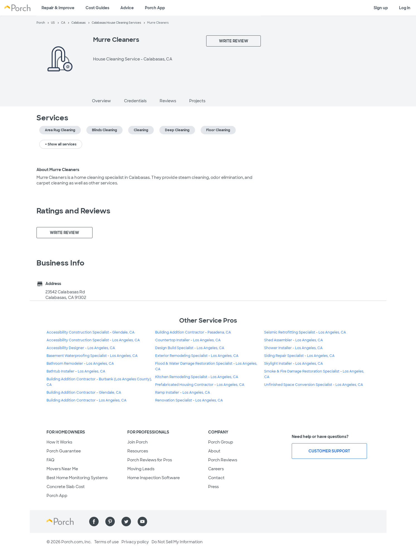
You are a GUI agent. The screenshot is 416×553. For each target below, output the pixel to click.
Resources (137, 451)
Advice (127, 7)
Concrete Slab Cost (66, 486)
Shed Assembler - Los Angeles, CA (293, 340)
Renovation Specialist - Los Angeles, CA (189, 400)
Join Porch (137, 442)
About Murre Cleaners (58, 169)
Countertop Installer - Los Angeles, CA (188, 340)
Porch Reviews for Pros (149, 459)
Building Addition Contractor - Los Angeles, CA (86, 400)
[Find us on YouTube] (142, 521)
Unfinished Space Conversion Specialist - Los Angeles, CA (313, 385)
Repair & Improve (58, 7)
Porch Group (220, 442)
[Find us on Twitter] (126, 521)
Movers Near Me (62, 468)
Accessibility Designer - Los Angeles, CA (81, 348)
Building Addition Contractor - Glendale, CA (84, 392)
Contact (216, 477)
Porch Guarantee (64, 451)
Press (213, 486)
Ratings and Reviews (74, 211)
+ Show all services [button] (60, 144)
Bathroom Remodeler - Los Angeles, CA (80, 363)
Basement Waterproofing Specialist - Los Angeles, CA (92, 356)
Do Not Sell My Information (177, 541)
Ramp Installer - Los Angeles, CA (182, 392)
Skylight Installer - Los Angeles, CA (293, 363)
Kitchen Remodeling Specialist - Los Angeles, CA (196, 377)
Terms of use (106, 541)
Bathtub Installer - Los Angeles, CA (76, 371)
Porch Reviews (222, 459)
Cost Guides (97, 7)
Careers (216, 468)
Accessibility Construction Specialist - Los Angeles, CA (93, 340)
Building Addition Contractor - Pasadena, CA (193, 332)
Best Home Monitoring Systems (77, 477)
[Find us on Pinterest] (110, 521)
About (214, 451)
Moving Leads (140, 468)
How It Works (59, 442)
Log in (404, 7)
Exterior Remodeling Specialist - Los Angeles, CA (197, 356)
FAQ (50, 459)
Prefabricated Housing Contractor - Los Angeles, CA (199, 385)
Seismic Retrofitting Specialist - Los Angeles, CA (305, 332)
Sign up (381, 7)
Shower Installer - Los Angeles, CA (293, 348)
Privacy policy (135, 541)
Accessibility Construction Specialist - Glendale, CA (91, 332)
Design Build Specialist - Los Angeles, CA (189, 348)
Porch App (155, 7)
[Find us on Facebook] (94, 521)
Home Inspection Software (153, 477)
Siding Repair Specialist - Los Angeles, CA (299, 356)
